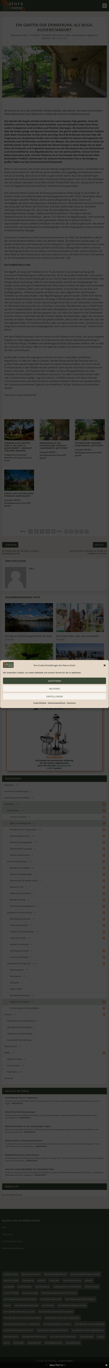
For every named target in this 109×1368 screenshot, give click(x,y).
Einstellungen (54, 696)
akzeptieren (54, 680)
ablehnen (54, 688)
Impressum (71, 703)
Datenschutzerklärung (56, 703)
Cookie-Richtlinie (39, 703)
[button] (104, 665)
